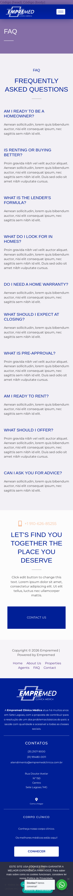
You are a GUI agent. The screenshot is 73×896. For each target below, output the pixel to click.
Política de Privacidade (37, 890)
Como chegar (36, 803)
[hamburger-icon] (60, 12)
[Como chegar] (36, 799)
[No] (68, 879)
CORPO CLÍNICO (36, 816)
